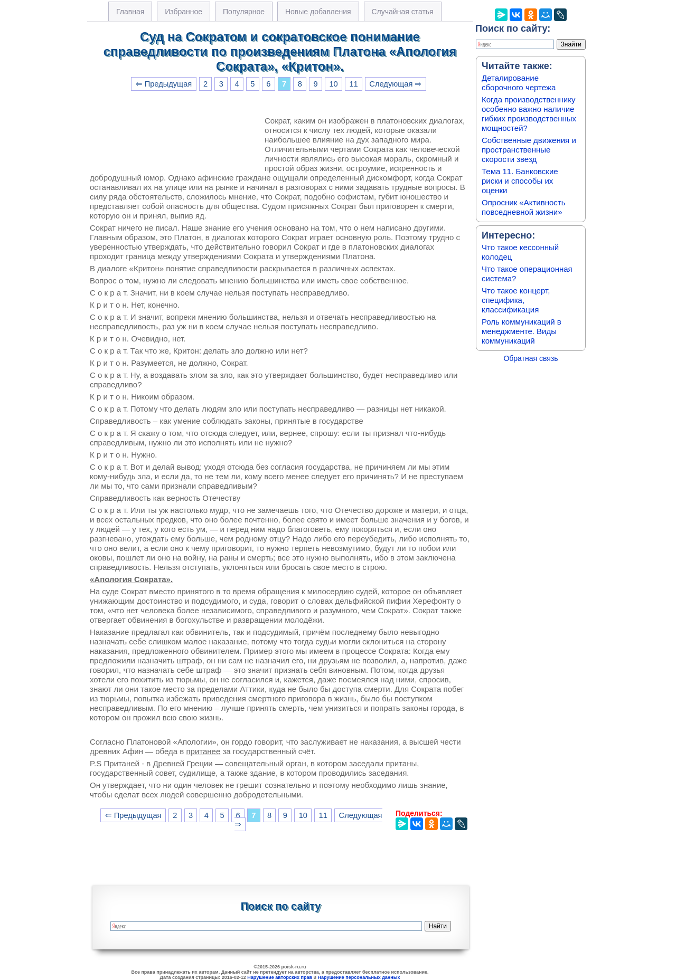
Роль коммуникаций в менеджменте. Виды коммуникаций (521, 331)
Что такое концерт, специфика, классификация (516, 300)
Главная (130, 11)
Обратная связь (530, 358)
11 (353, 84)
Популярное (244, 11)
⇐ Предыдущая (164, 84)
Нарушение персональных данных (359, 977)
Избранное (183, 11)
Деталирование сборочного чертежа (519, 82)
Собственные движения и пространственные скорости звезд (529, 150)
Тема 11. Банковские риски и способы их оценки (520, 181)
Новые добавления (318, 11)
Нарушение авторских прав (279, 977)
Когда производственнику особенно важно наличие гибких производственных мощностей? (529, 113)
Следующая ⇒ (395, 84)
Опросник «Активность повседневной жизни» (523, 207)
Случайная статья (403, 11)
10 (333, 84)
